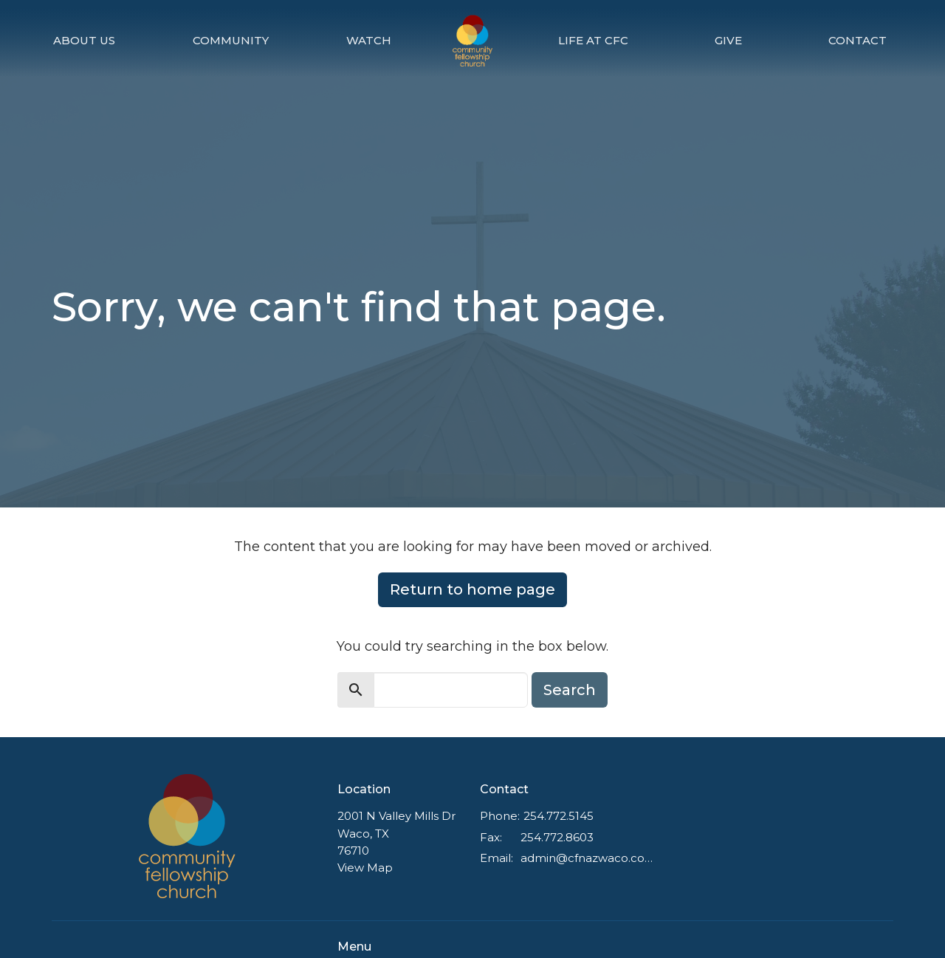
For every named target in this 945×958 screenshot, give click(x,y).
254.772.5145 (558, 816)
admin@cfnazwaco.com (588, 858)
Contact (857, 40)
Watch (368, 40)
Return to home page (472, 589)
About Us (84, 40)
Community (231, 40)
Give (728, 40)
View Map (365, 868)
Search (569, 690)
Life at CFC (593, 40)
